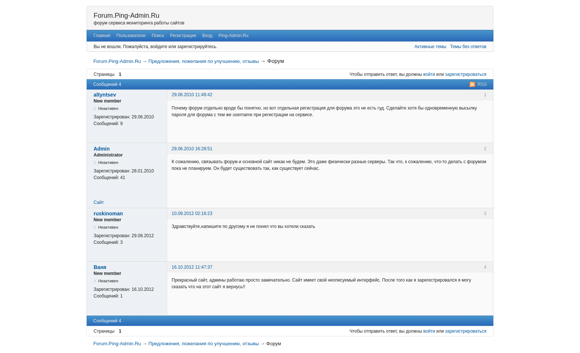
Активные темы (430, 46)
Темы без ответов (468, 46)
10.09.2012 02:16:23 (192, 213)
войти (429, 74)
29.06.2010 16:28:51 (192, 148)
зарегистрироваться (465, 74)
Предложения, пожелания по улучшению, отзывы (203, 61)
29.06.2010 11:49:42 (192, 94)
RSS (482, 84)
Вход (207, 35)
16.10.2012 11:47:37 (192, 267)
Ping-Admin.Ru (234, 35)
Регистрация (183, 35)
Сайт (99, 202)
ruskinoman (108, 213)
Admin (102, 149)
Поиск (158, 35)
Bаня (100, 267)
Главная (101, 35)
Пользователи (131, 35)
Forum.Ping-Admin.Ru (126, 15)
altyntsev (105, 95)
